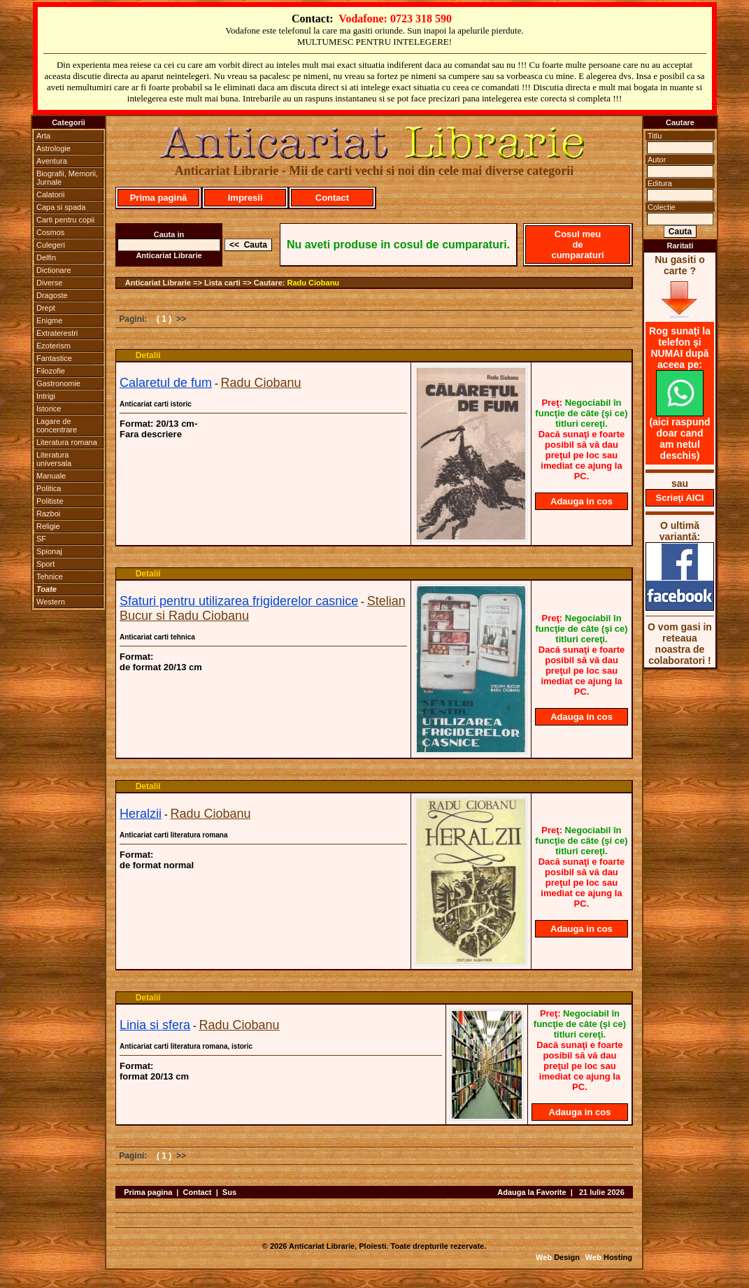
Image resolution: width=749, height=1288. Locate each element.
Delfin (46, 257)
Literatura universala (53, 459)
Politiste (50, 501)
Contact (332, 197)
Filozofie (50, 371)
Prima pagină (158, 197)
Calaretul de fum (166, 383)
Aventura (51, 161)
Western (50, 601)
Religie (48, 526)
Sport (45, 564)
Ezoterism (53, 345)
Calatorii (50, 194)
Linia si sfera (155, 1025)
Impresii (245, 197)
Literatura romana (66, 442)
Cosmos (50, 232)
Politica (48, 488)
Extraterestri (57, 333)
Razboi (48, 513)
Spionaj (49, 551)
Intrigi (45, 396)
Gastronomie (58, 383)
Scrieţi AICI (680, 498)
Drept (45, 308)
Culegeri (50, 245)
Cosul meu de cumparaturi (577, 244)
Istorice (48, 408)
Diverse (49, 282)
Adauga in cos (581, 501)
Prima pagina (148, 1192)
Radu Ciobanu (313, 282)
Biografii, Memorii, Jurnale (67, 177)
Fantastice (54, 358)
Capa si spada (60, 207)
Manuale (51, 476)
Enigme (49, 320)
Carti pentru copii (65, 219)
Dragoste (52, 295)
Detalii (148, 355)
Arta (43, 136)
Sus (229, 1192)
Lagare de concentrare (56, 425)
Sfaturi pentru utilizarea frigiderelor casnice (239, 601)
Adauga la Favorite (531, 1192)
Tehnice (49, 576)
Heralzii (141, 814)
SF (41, 539)
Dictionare (53, 270)
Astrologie (53, 148)
